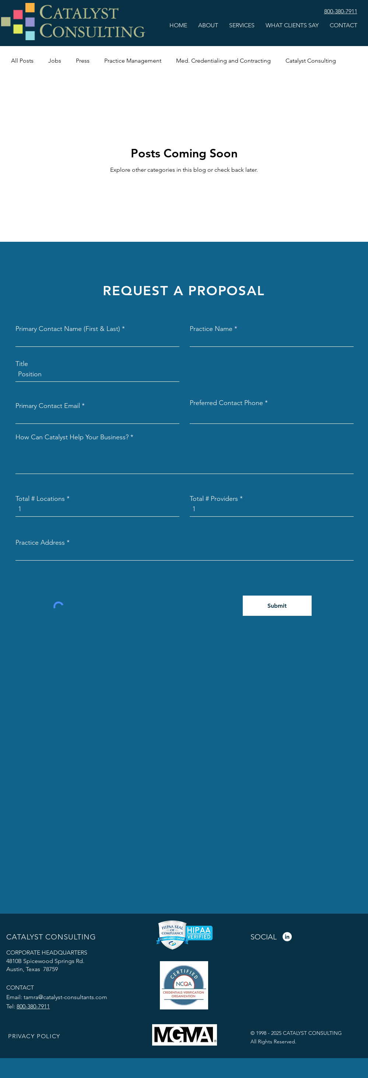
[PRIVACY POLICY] (35, 1036)
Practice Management (132, 60)
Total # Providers (214, 498)
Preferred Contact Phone (226, 403)
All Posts (22, 60)
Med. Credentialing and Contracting (223, 60)
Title (21, 363)
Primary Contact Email (47, 405)
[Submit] (277, 606)
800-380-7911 (33, 1006)
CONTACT (20, 987)
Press (83, 60)
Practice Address (40, 542)
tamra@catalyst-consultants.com (65, 997)
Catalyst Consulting (310, 60)
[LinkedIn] (287, 936)
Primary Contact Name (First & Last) (67, 328)
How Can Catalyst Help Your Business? (72, 437)
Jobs (54, 60)
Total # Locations (40, 498)
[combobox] (184, 553)
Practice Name (211, 328)
